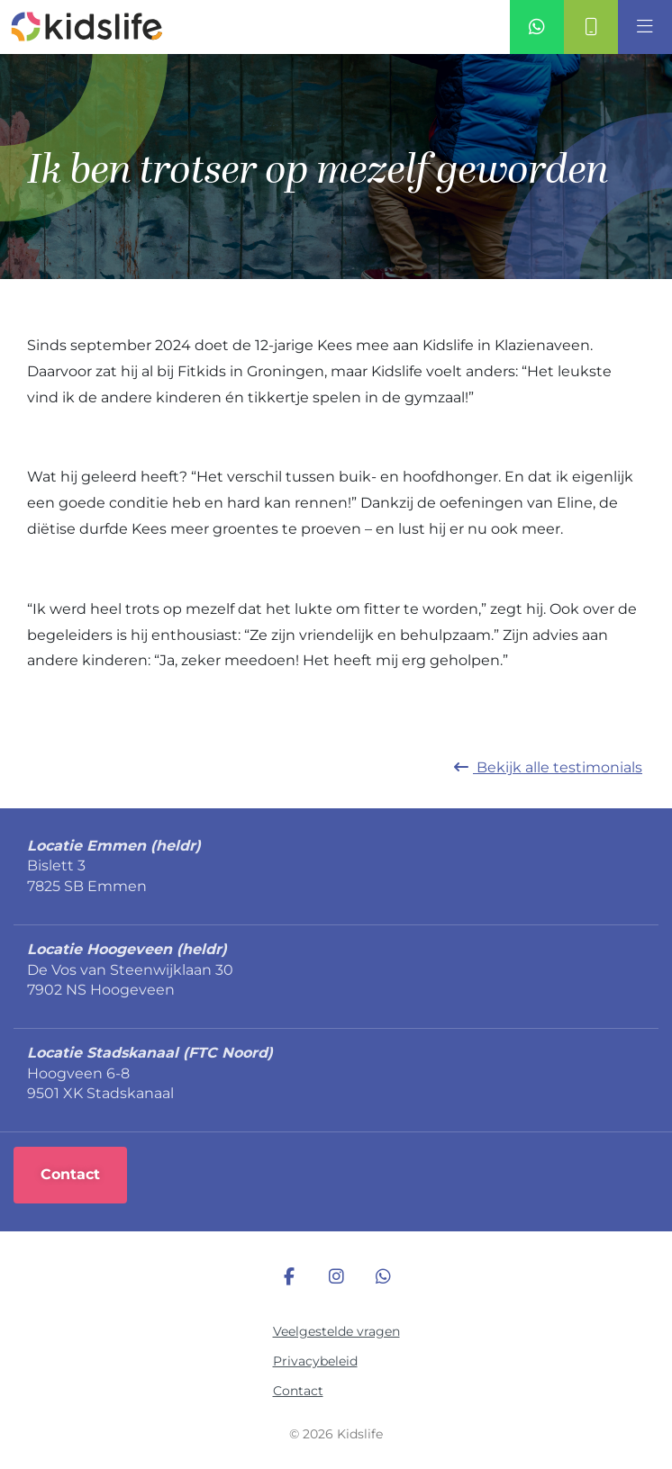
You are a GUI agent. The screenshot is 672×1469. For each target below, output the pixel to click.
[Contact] (591, 27)
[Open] (645, 27)
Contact (298, 1391)
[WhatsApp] (383, 1277)
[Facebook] (289, 1277)
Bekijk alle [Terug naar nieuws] (548, 767)
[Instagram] (336, 1277)
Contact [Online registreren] (70, 1174)
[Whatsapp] (537, 27)
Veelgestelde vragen (336, 1331)
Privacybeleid (315, 1361)
